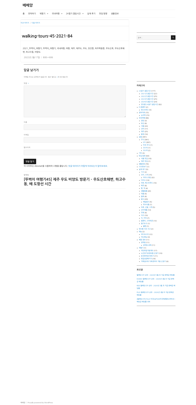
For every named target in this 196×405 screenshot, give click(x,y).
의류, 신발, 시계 (146, 207)
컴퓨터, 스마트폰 (147, 221)
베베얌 (28, 5)
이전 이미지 (25, 23)
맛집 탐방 (103, 13)
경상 (142, 121)
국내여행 (56, 13)
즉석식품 (146, 204)
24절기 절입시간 (73, 13)
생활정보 (115, 13)
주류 (142, 213)
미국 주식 (146, 145)
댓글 (26, 83)
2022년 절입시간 (147, 96)
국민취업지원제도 (147, 250)
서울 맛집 (144, 158)
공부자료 (142, 112)
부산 (142, 123)
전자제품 (144, 210)
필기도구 (144, 223)
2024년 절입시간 (147, 102)
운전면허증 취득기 (147, 256)
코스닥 (145, 148)
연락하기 (32, 13)
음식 (142, 199)
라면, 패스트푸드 (147, 183)
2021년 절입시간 (147, 93)
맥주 (142, 185)
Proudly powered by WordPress (40, 402)
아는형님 (144, 237)
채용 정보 (142, 240)
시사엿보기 (143, 167)
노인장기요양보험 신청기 (150, 253)
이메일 (26, 135)
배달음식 (146, 202)
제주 (142, 131)
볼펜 (144, 226)
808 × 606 (48, 57)
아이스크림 (147, 177)
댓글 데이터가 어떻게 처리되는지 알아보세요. (88, 166)
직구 (142, 215)
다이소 (143, 180)
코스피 (145, 150)
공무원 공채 (147, 245)
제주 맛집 (144, 161)
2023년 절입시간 (147, 99)
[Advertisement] (156, 62)
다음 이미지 (36, 23)
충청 (142, 134)
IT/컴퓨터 (142, 107)
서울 (142, 126)
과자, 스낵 (144, 175)
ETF (144, 142)
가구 (142, 172)
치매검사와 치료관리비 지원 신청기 (153, 261)
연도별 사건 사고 (145, 229)
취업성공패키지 (146, 259)
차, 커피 (144, 218)
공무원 (143, 242)
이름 (25, 122)
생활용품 (144, 191)
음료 (142, 196)
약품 (142, 194)
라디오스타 (145, 234)
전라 (142, 129)
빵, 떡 (143, 188)
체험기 (42, 13)
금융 (140, 137)
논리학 (143, 115)
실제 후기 (91, 13)
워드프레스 (145, 110)
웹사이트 (27, 147)
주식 (142, 139)
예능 (140, 231)
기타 (140, 153)
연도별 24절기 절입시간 (149, 104)
